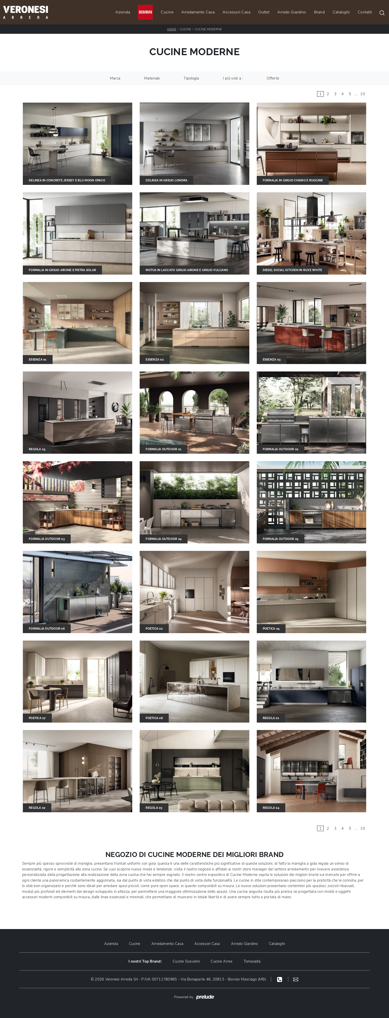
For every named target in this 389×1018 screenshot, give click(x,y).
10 (362, 93)
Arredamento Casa (198, 12)
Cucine (167, 12)
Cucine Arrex (221, 961)
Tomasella (252, 961)
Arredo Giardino (291, 12)
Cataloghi (341, 12)
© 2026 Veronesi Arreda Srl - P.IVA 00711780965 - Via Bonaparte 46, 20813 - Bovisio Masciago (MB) (178, 979)
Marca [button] (115, 78)
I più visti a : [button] (233, 78)
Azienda (122, 12)
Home (171, 29)
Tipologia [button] (191, 78)
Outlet (263, 12)
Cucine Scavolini (186, 961)
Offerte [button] (273, 78)
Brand (319, 12)
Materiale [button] (152, 78)
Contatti (365, 12)
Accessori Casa (237, 12)
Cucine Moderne (208, 29)
